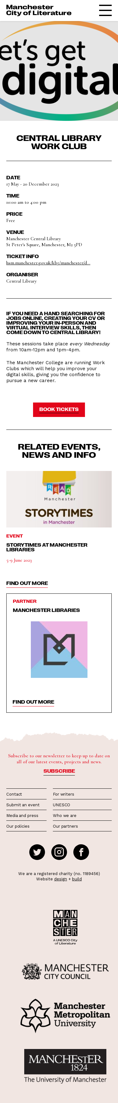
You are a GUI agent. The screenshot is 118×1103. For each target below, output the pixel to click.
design (60, 879)
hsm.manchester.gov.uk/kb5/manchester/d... (48, 263)
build (77, 879)
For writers (63, 794)
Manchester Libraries (46, 610)
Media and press (22, 815)
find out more (27, 583)
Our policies (18, 826)
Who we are (64, 815)
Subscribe (59, 771)
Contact (14, 794)
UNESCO (61, 805)
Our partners (65, 826)
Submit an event (23, 805)
